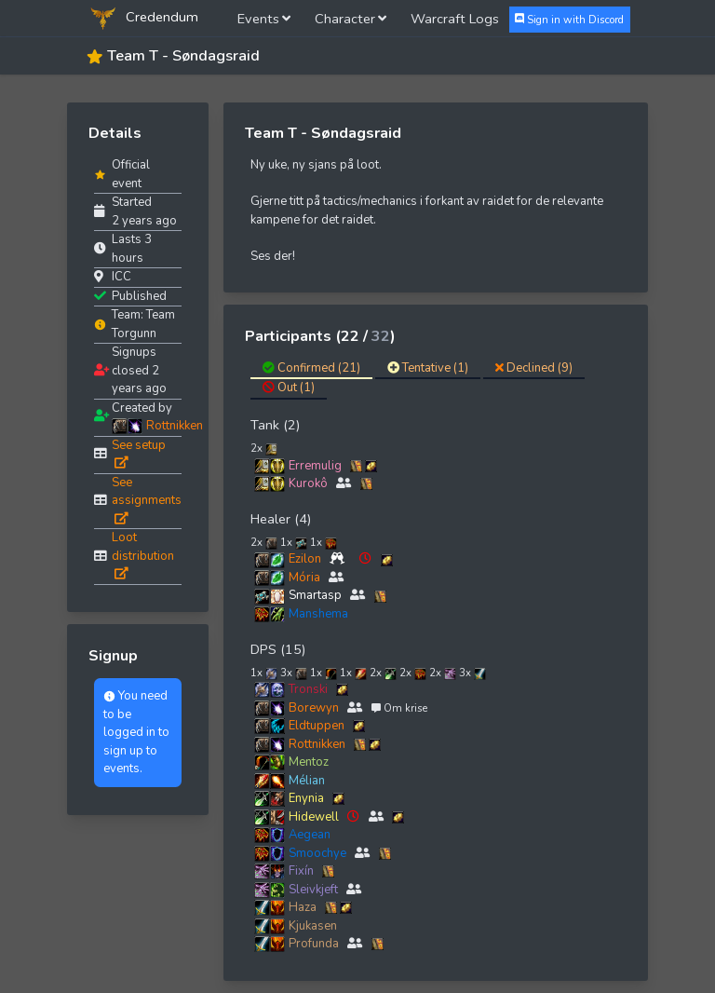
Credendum (142, 18)
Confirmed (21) (311, 368)
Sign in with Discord (569, 19)
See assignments (147, 499)
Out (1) (289, 387)
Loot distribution (143, 554)
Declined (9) (534, 368)
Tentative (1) (427, 368)
